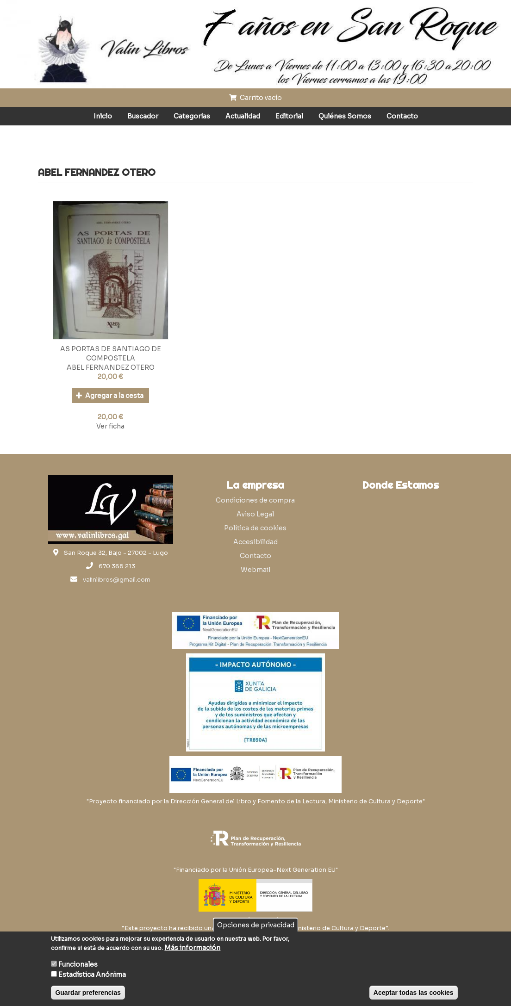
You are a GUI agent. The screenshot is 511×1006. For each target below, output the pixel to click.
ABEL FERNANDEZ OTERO (111, 367)
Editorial (289, 116)
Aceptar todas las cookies (414, 992)
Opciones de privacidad (255, 925)
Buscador (142, 116)
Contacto (402, 116)
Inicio (102, 116)
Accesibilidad (255, 542)
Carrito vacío (255, 97)
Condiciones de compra (255, 500)
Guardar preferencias (88, 992)
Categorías (192, 116)
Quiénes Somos (344, 116)
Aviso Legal (255, 514)
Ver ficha (110, 426)
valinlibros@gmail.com (116, 580)
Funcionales (78, 964)
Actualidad (242, 116)
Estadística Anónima (92, 974)
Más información (192, 948)
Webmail (255, 569)
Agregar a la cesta (110, 395)
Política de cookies (255, 528)
